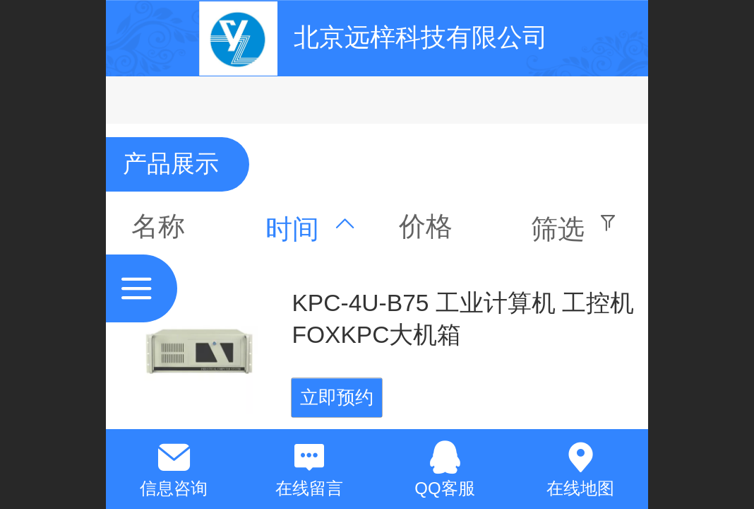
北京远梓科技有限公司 (421, 37)
